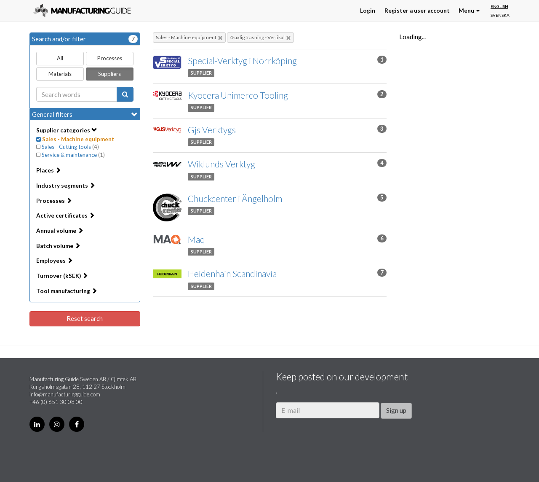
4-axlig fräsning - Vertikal (260, 37)
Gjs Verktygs (212, 129)
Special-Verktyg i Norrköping (242, 60)
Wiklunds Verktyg (221, 164)
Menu (469, 10)
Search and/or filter (85, 39)
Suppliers (109, 73)
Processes (109, 58)
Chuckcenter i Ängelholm (235, 198)
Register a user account (417, 10)
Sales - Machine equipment (189, 37)
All (60, 58)
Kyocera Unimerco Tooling (238, 95)
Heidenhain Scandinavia (232, 273)
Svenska (500, 15)
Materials (60, 73)
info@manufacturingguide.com (64, 394)
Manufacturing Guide (82, 10)
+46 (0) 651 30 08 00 (56, 402)
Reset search (85, 318)
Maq (196, 239)
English (499, 6)
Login (367, 10)
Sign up (396, 410)
